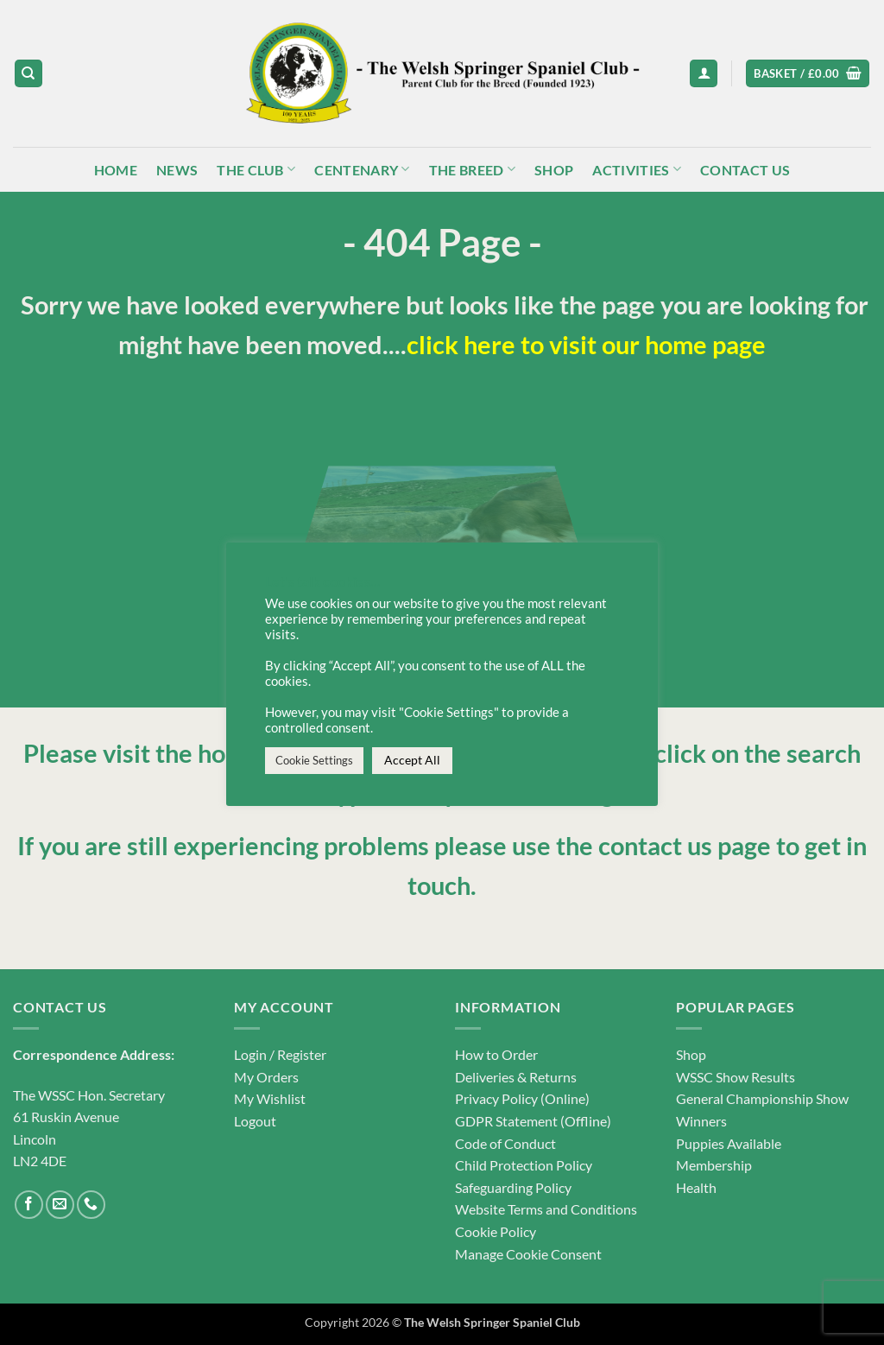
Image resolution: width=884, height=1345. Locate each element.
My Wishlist (270, 1098)
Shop (553, 170)
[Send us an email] (60, 1204)
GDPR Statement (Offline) (533, 1121)
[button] (703, 74)
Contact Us (745, 170)
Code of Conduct (505, 1143)
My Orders (266, 1077)
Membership (714, 1165)
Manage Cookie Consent (528, 1254)
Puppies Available (728, 1143)
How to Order (496, 1054)
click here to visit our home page (586, 344)
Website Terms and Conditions (546, 1209)
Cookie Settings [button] (314, 760)
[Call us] (91, 1204)
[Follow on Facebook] (29, 1204)
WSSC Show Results (735, 1077)
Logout (255, 1121)
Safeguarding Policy (513, 1187)
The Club (256, 169)
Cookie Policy (495, 1231)
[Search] (28, 74)
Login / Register (280, 1054)
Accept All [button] (412, 759)
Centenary (361, 169)
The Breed (472, 169)
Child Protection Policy (523, 1165)
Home (115, 170)
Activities (636, 169)
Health (696, 1187)
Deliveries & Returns (516, 1077)
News (177, 170)
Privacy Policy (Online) (522, 1098)
